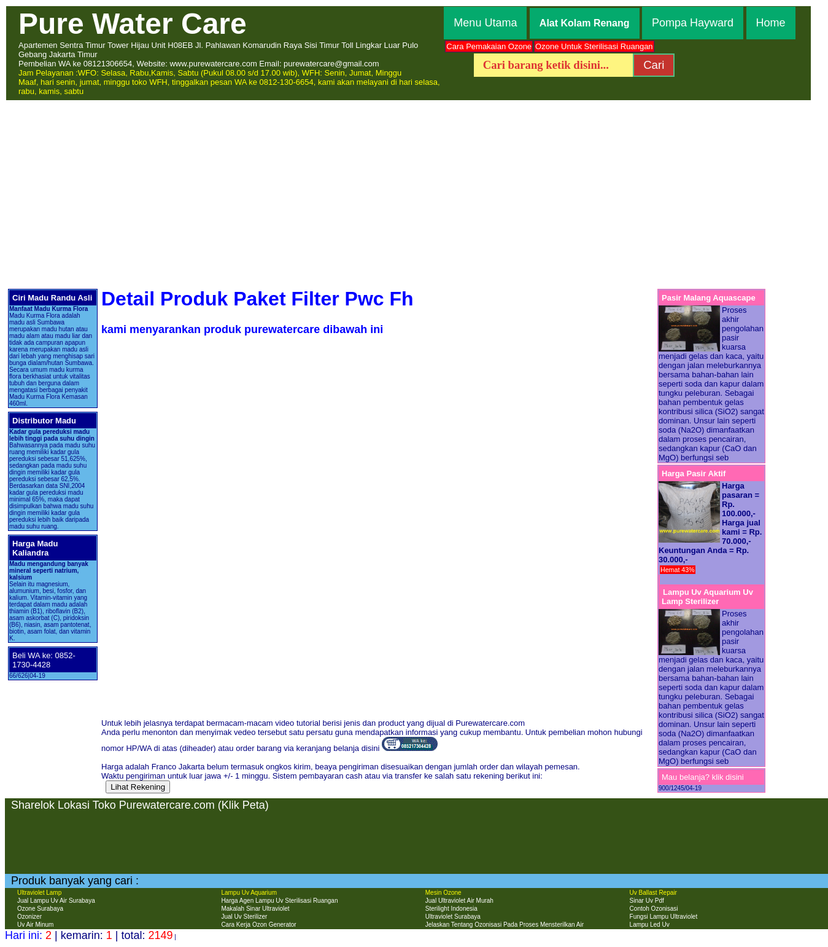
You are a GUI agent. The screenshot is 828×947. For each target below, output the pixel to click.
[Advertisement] (414, 194)
